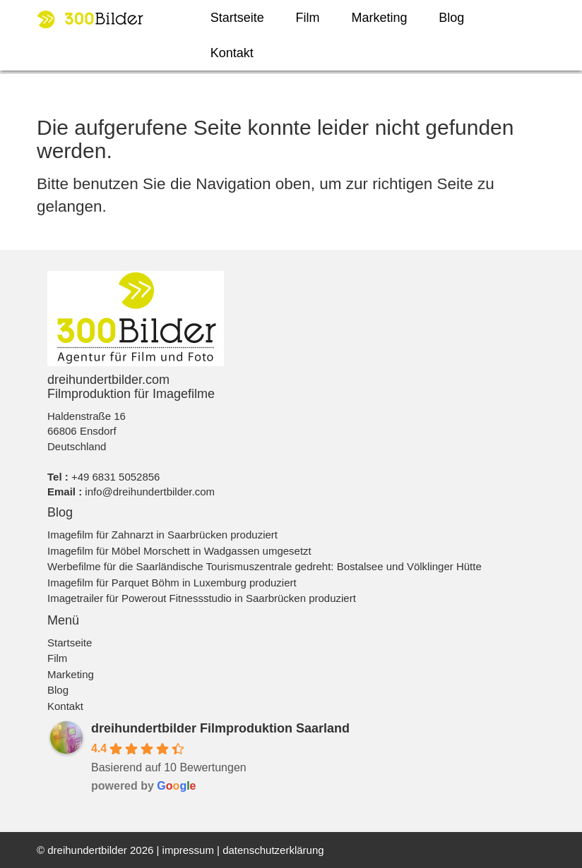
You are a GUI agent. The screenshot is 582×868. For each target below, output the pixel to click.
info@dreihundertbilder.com (150, 492)
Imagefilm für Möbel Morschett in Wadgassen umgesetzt (179, 551)
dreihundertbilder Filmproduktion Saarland (220, 728)
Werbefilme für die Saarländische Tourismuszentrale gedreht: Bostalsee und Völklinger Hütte (264, 566)
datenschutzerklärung (272, 850)
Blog (451, 18)
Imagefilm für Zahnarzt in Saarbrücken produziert (162, 535)
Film (308, 18)
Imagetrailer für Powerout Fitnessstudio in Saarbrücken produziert (201, 598)
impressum (188, 850)
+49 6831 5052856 (115, 477)
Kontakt (232, 53)
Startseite (237, 18)
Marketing (379, 18)
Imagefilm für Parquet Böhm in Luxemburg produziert (172, 583)
